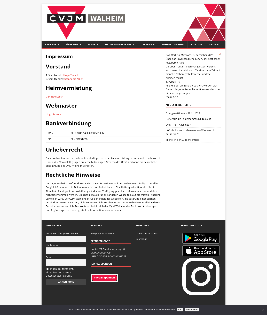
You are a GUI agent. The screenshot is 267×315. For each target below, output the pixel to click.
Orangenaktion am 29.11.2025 (183, 113)
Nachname (52, 245)
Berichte (50, 44)
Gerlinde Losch (54, 96)
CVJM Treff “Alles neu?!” (179, 124)
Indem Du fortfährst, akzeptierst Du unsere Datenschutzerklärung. (60, 272)
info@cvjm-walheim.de (102, 233)
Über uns (72, 44)
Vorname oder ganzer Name (62, 233)
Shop (212, 44)
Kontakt (196, 44)
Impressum (141, 238)
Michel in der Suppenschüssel (183, 139)
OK (180, 309)
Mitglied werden (173, 44)
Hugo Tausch (70, 75)
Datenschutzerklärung (147, 233)
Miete (91, 44)
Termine (146, 44)
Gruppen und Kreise (118, 44)
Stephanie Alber (73, 79)
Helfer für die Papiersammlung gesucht (188, 118)
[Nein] (262, 310)
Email (49, 257)
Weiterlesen (192, 309)
